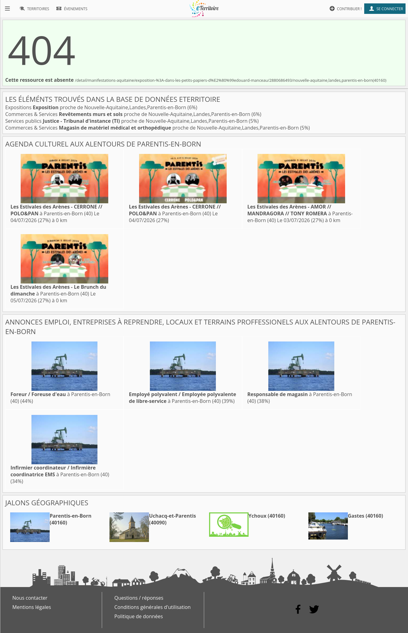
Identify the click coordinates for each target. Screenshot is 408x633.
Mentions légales (31, 607)
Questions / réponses (138, 597)
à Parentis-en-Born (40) (56, 210)
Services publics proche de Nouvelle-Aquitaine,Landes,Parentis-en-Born (127, 121)
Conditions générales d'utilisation (152, 607)
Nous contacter (29, 597)
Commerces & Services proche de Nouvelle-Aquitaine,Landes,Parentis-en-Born (128, 114)
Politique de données (138, 616)
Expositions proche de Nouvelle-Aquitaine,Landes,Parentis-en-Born (96, 107)
